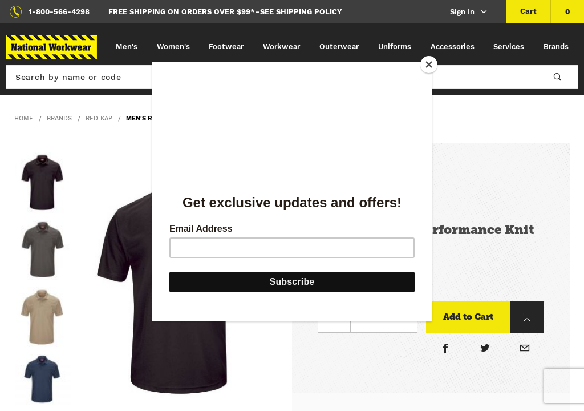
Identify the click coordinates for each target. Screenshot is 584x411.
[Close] (428, 64)
